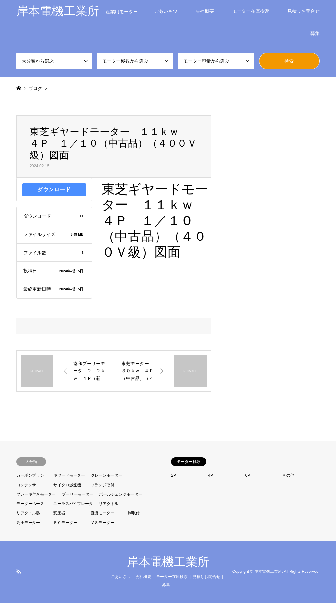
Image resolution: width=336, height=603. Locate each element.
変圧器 (59, 513)
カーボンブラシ (30, 475)
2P (173, 475)
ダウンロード (54, 189)
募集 (315, 33)
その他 (288, 475)
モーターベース (30, 503)
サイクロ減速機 (67, 485)
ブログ (35, 88)
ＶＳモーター (102, 522)
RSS (18, 571)
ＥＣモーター (65, 522)
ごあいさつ (165, 11)
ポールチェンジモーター (120, 494)
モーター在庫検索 (250, 11)
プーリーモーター (77, 494)
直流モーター (102, 513)
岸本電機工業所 (168, 562)
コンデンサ (26, 485)
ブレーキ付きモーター (36, 494)
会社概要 (205, 11)
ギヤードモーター (69, 475)
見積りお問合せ (303, 11)
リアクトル (108, 503)
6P (247, 475)
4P (210, 475)
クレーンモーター (106, 475)
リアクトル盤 (28, 513)
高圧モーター (28, 522)
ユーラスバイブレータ (73, 503)
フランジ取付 (102, 485)
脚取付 (134, 513)
